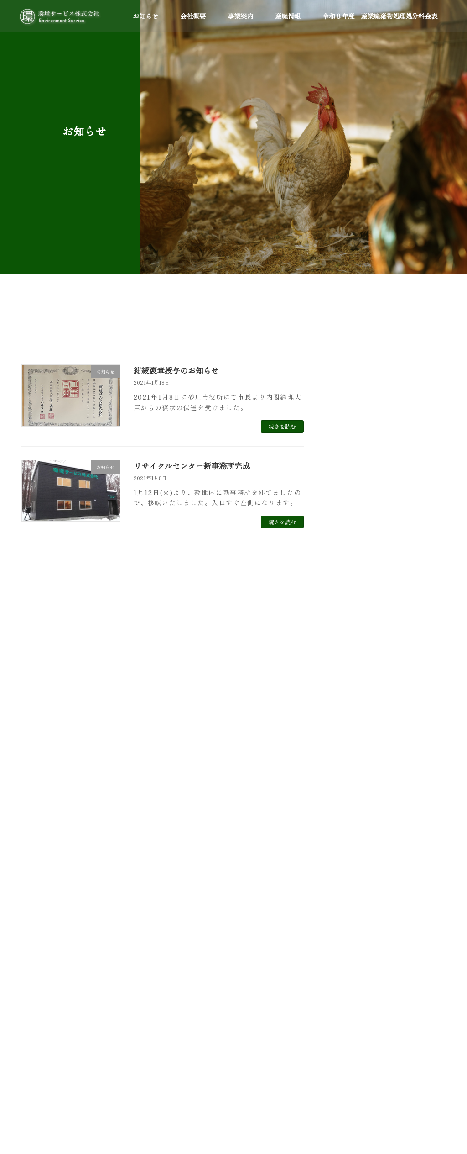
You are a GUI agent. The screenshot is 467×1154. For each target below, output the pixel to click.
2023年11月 (351, 663)
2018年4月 (349, 811)
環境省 (187, 940)
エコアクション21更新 (404, 374)
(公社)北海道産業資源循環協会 (219, 1006)
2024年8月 (350, 644)
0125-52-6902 (69, 1061)
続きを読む (282, 426)
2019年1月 (349, 774)
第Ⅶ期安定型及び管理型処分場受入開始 (407, 420)
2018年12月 (351, 792)
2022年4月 (350, 681)
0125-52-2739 (69, 996)
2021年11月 (351, 700)
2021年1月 (349, 718)
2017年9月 (349, 830)
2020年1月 (349, 755)
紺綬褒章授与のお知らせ (179, 370)
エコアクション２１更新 (407, 467)
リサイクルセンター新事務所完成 (195, 465)
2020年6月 (350, 737)
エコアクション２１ (205, 988)
